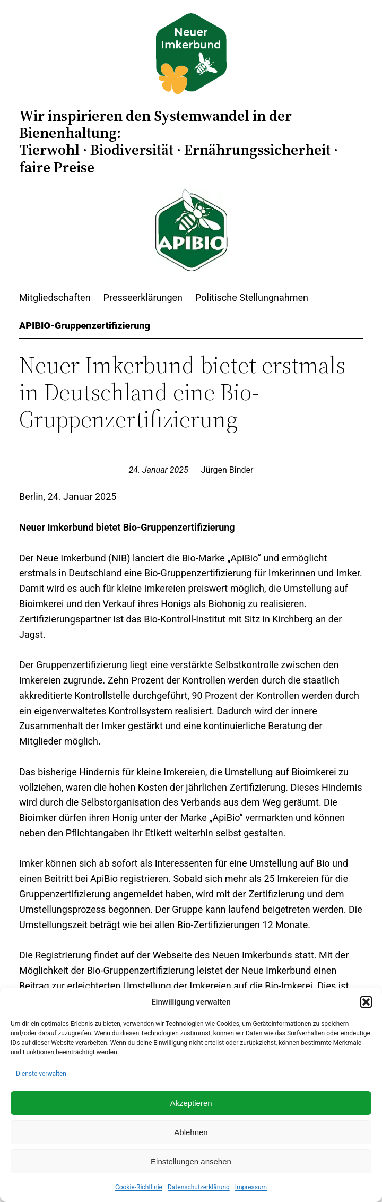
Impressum (251, 1187)
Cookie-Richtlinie (138, 1187)
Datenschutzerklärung (199, 1187)
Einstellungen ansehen (191, 1161)
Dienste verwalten (41, 1073)
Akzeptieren (191, 1103)
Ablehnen (190, 1132)
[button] (366, 1002)
